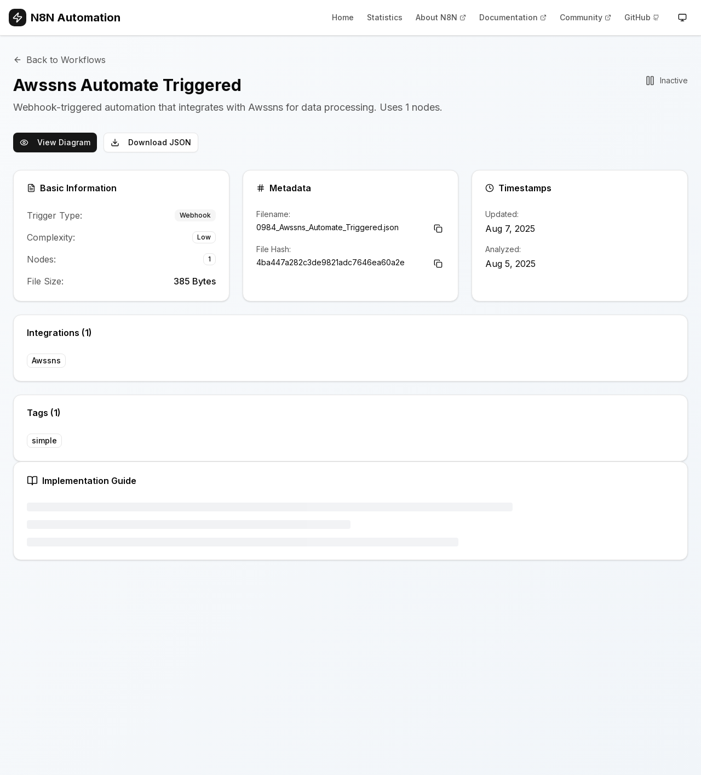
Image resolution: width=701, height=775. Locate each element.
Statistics (385, 17)
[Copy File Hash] (438, 263)
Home (343, 17)
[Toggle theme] (682, 17)
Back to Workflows (59, 59)
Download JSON (151, 142)
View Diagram (55, 142)
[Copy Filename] (438, 228)
